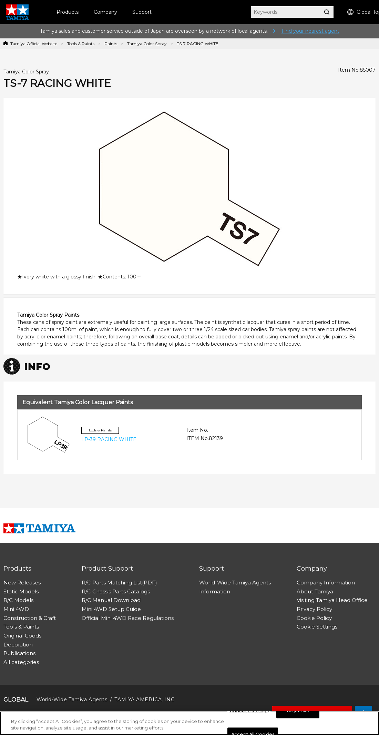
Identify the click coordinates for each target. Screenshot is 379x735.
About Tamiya (315, 591)
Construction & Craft (29, 618)
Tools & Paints (80, 43)
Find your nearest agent (310, 31)
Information (214, 591)
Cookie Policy (314, 618)
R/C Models (18, 600)
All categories (21, 662)
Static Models (21, 591)
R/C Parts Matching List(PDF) (119, 582)
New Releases (22, 582)
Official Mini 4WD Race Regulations (128, 618)
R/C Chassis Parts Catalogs (116, 591)
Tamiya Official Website (33, 43)
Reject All (297, 712)
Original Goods (22, 635)
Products (68, 12)
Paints (110, 43)
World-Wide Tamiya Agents (235, 582)
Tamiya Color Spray (147, 43)
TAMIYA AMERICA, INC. (144, 699)
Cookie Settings (317, 626)
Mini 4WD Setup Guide (111, 609)
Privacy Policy (314, 609)
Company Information (326, 582)
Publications (19, 653)
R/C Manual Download (111, 600)
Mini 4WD (16, 609)
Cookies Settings (248, 712)
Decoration (18, 644)
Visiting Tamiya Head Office (332, 600)
